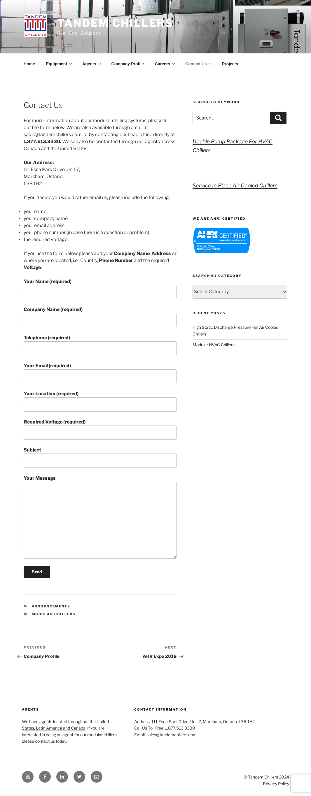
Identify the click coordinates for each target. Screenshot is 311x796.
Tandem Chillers (115, 23)
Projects (230, 63)
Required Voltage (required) (100, 429)
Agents (92, 63)
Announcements (51, 606)
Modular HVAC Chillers (214, 344)
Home (29, 63)
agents (152, 141)
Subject (100, 457)
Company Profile (127, 63)
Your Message (100, 517)
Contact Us (198, 63)
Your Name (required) (100, 289)
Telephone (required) (100, 345)
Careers (165, 63)
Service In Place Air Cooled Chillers (235, 185)
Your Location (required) (100, 401)
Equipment (59, 63)
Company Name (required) (100, 317)
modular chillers (54, 614)
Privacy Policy (276, 783)
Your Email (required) (100, 373)
